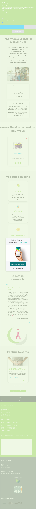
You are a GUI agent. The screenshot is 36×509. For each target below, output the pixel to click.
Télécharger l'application (18, 264)
